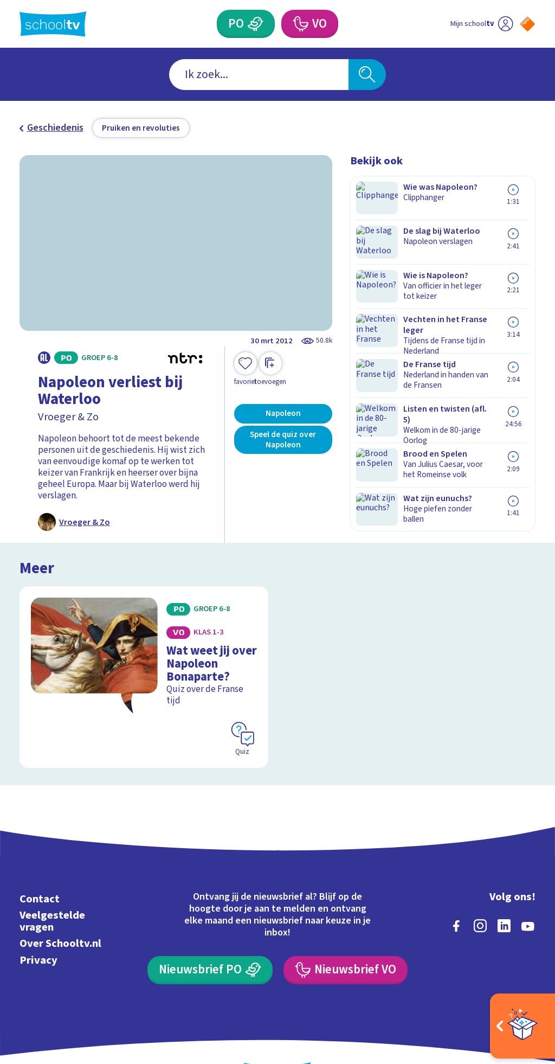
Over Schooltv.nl (60, 900)
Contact (40, 856)
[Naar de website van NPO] (527, 24)
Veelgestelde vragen (52, 878)
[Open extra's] (522, 1026)
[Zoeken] (367, 74)
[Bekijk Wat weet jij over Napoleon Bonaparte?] (144, 655)
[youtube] (528, 883)
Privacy (38, 917)
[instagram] (480, 883)
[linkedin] (504, 883)
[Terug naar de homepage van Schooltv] (53, 24)
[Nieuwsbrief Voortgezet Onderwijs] (345, 927)
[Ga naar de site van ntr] (518, 978)
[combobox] (259, 74)
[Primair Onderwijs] (255, 24)
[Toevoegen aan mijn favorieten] (245, 369)
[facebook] (456, 883)
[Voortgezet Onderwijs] (299, 24)
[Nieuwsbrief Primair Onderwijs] (209, 927)
